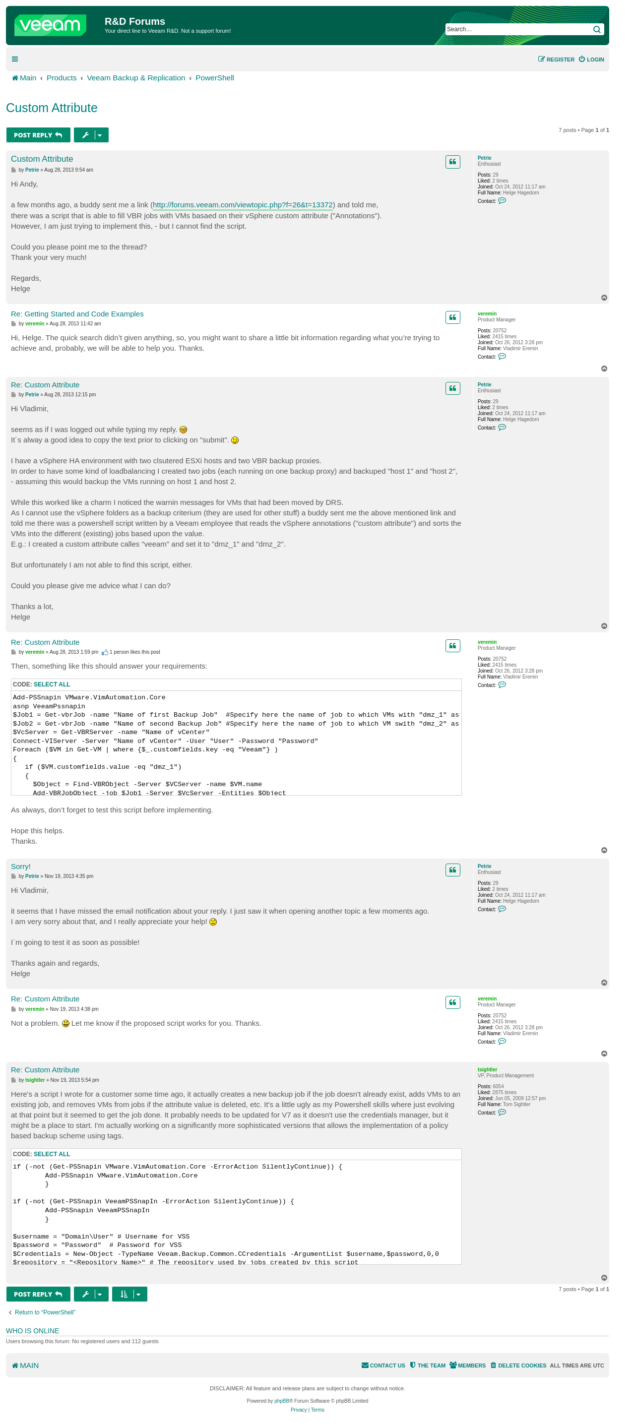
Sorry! (21, 866)
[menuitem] (591, 59)
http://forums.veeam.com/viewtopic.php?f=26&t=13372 (243, 204)
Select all (52, 684)
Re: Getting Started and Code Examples (77, 314)
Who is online (32, 1331)
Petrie (485, 158)
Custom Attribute (52, 108)
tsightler (487, 1069)
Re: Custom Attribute (45, 384)
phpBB (281, 1401)
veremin (487, 313)
